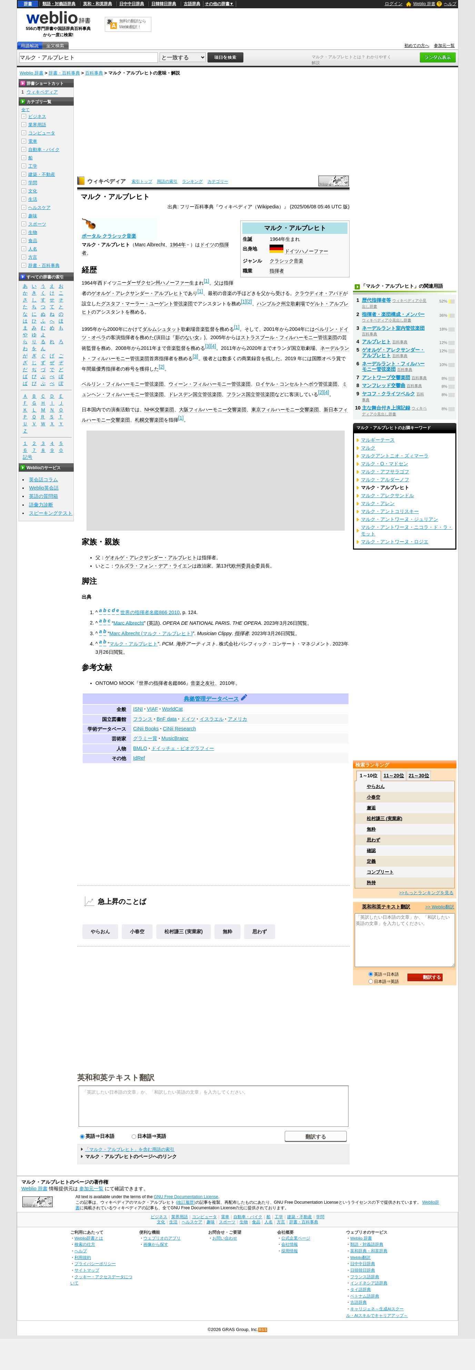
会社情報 (289, 1244)
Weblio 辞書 (424, 3)
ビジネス (37, 116)
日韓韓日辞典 (163, 3)
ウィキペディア (106, 181)
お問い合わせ (224, 1238)
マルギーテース (378, 440)
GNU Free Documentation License (186, 1196)
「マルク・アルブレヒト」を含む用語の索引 (129, 1149)
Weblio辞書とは (88, 1238)
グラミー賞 (145, 738)
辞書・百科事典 (64, 73)
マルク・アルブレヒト (133, 644)
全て (25, 110)
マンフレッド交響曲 (383, 385)
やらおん (100, 931)
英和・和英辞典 (97, 3)
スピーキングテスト (50, 513)
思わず (259, 931)
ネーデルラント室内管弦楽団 (393, 328)
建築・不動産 (41, 174)
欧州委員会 (243, 566)
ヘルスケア (39, 207)
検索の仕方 (84, 1244)
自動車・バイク (44, 149)
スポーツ (37, 224)
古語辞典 (192, 3)
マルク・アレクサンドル (387, 495)
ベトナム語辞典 (364, 1296)
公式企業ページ (295, 1238)
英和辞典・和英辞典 (368, 1251)
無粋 (227, 931)
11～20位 (394, 775)
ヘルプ (450, 3)
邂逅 (371, 807)
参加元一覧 (444, 45)
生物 (32, 232)
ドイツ (292, 251)
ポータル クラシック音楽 (109, 236)
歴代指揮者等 (376, 300)
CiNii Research (179, 728)
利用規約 (82, 1257)
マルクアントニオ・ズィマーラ (394, 456)
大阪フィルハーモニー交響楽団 (212, 409)
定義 (371, 861)
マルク (368, 448)
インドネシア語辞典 (368, 1283)
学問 (32, 182)
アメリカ (237, 719)
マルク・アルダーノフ (385, 479)
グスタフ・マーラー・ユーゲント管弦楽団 (147, 303)
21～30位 (418, 775)
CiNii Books (146, 728)
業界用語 (37, 124)
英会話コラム (43, 479)
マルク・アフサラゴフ (385, 471)
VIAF (152, 709)
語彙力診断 (41, 504)
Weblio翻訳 (360, 1257)
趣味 (32, 215)
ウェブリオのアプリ (162, 1238)
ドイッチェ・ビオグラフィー (182, 748)
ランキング (192, 181)
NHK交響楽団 (159, 409)
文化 (32, 191)
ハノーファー (313, 251)
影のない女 (187, 337)
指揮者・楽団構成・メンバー (393, 314)
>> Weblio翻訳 (439, 906)
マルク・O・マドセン (384, 463)
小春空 (137, 931)
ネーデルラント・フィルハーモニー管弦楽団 (393, 366)
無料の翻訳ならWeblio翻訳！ (132, 24)
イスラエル (212, 719)
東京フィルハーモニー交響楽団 (285, 409)
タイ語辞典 (360, 1289)
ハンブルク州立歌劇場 (281, 303)
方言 (32, 257)
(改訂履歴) (185, 1202)
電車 (32, 141)
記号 (27, 457)
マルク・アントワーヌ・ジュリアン (399, 519)
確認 (371, 850)
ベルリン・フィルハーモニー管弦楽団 (123, 384)
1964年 (178, 244)
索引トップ (142, 181)
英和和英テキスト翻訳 (115, 1077)
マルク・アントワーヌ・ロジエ (394, 541)
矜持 (371, 882)
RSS (263, 1330)
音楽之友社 (203, 683)
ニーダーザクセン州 (138, 282)
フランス (142, 719)
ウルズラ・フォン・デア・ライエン (153, 566)
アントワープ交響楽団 (386, 377)
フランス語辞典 (364, 1276)
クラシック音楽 (286, 261)
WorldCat (172, 709)
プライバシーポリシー (95, 1263)
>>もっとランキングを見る (426, 892)
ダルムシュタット (161, 329)
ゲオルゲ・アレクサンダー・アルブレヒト (137, 293)
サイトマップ (86, 1270)
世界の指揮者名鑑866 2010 (150, 612)
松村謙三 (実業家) (183, 931)
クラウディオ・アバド (319, 293)
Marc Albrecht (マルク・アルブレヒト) (151, 633)
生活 (32, 199)
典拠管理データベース (211, 699)
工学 (32, 166)
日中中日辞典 (131, 3)
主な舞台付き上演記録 (386, 408)
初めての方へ (416, 45)
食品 (32, 240)
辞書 (28, 3)
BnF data (166, 719)
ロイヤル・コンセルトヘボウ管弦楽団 (296, 384)
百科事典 (94, 73)
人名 (32, 249)
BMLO (140, 748)
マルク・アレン (378, 503)
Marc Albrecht (128, 622)
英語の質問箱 (43, 496)
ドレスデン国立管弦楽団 (195, 394)
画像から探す (155, 1244)
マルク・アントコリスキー (390, 511)
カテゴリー (218, 181)
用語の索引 (167, 181)
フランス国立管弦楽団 (250, 394)
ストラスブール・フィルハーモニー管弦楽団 (289, 337)
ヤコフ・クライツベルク (388, 393)
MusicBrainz (174, 738)
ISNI (138, 709)
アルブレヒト (376, 341)
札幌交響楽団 (149, 420)
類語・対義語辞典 (58, 3)
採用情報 (289, 1251)
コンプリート (380, 872)
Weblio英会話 (44, 488)
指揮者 (277, 271)
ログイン (394, 3)
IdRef (139, 758)
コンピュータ (41, 133)
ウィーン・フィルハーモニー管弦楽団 (210, 384)
